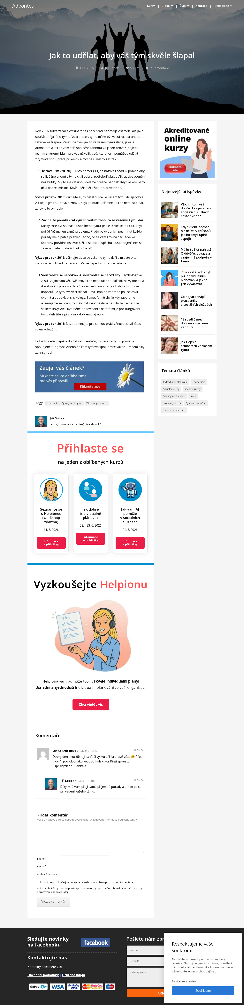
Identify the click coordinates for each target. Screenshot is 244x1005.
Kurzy (151, 6)
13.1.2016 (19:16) (85, 781)
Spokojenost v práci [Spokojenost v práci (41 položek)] (174, 396)
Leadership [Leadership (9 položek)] (199, 382)
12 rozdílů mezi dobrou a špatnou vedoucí (194, 323)
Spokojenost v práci (72, 403)
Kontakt (201, 6)
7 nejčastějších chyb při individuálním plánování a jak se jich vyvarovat (196, 278)
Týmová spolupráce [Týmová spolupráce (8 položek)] (174, 410)
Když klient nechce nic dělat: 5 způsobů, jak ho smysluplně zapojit (196, 233)
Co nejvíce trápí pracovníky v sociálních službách (196, 301)
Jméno (42, 858)
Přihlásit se (221, 6)
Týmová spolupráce (96, 403)
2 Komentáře (157, 68)
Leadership (52, 403)
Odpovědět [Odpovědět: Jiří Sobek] (138, 780)
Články (184, 6)
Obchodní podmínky (43, 975)
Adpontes (23, 5)
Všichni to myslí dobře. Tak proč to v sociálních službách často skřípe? (196, 210)
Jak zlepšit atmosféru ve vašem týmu (196, 346)
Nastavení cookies (184, 981)
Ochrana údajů (73, 975)
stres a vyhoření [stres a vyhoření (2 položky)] (172, 403)
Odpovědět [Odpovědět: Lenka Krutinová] (138, 750)
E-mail (41, 866)
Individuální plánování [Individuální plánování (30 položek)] (175, 382)
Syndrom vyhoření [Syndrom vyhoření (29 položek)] (196, 403)
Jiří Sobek (110, 68)
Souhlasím (203, 990)
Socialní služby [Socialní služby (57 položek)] (171, 389)
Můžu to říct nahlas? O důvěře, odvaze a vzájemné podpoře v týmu (196, 255)
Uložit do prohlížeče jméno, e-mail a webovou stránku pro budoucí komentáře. (88, 882)
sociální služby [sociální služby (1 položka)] (193, 389)
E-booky (167, 6)
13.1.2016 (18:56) (88, 751)
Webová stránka (47, 874)
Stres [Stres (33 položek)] (193, 396)
